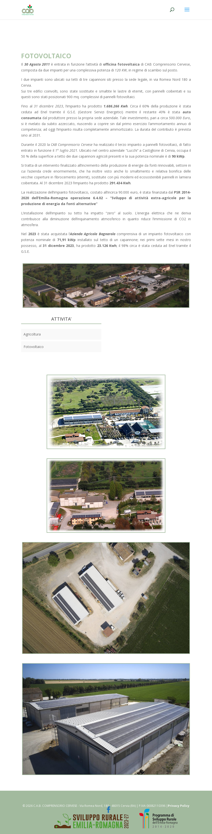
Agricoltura (32, 334)
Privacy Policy (178, 806)
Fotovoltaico (34, 346)
